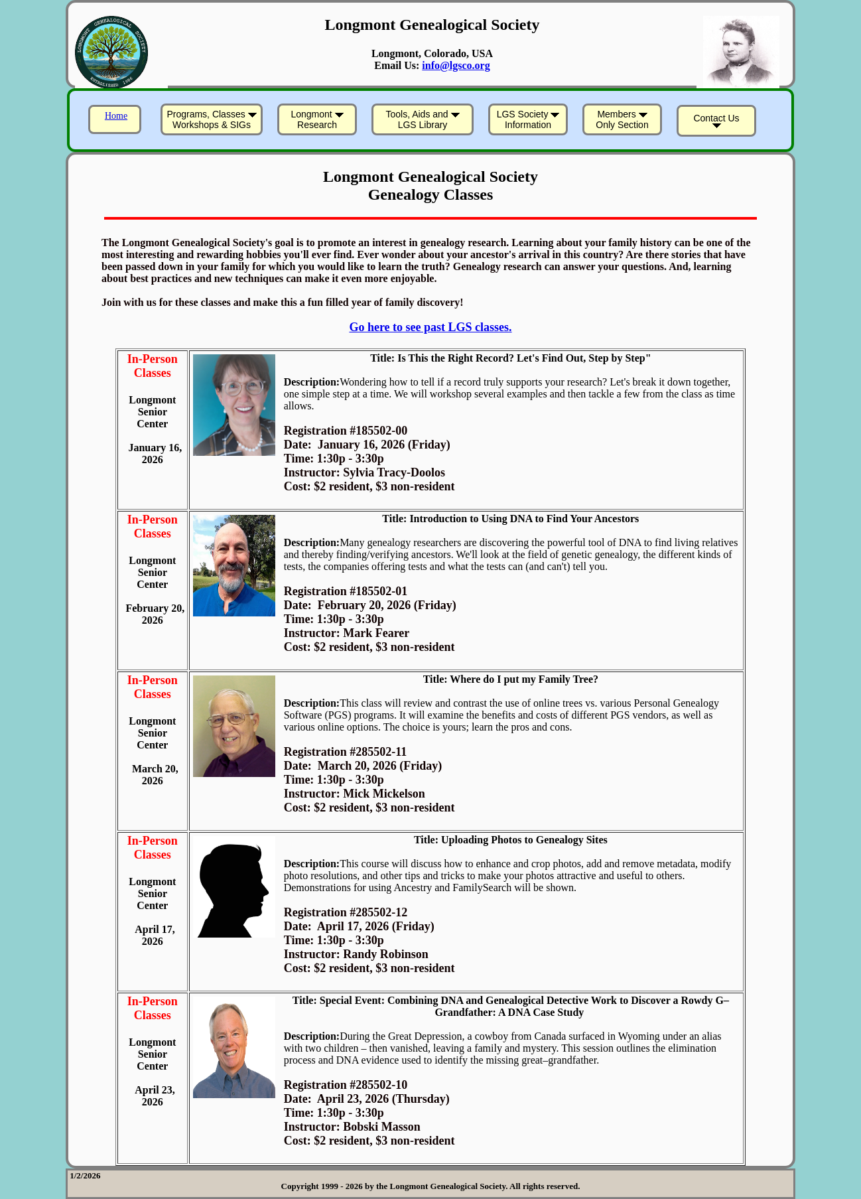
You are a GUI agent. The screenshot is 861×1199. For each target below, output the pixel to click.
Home (116, 116)
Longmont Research (317, 119)
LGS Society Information (528, 119)
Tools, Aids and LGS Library (422, 119)
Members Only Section (622, 119)
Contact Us (716, 120)
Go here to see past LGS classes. (430, 327)
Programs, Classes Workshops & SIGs (211, 119)
